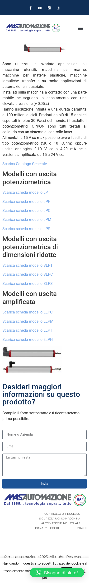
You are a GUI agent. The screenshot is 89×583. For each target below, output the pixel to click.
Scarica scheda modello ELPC (27, 312)
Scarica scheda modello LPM (26, 219)
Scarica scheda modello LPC (26, 210)
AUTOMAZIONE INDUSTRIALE (60, 523)
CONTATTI (80, 528)
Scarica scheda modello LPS (26, 229)
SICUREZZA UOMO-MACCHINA (59, 518)
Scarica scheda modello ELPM (27, 321)
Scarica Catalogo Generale (24, 164)
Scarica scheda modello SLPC (27, 274)
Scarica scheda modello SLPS (27, 283)
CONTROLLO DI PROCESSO (62, 513)
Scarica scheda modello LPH (26, 201)
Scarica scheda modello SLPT (27, 265)
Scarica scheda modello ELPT (27, 330)
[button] (80, 28)
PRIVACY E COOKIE (48, 528)
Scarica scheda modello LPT (26, 192)
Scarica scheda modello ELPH (27, 339)
